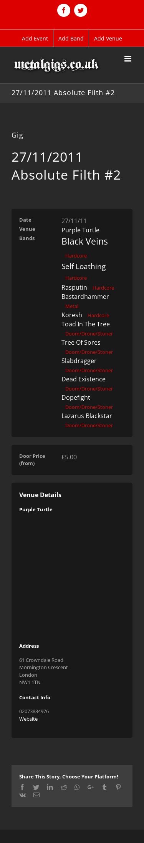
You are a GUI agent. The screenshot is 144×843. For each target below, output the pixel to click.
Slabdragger (79, 361)
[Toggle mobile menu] (128, 59)
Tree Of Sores (81, 342)
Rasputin (74, 287)
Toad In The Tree (85, 324)
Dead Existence (83, 379)
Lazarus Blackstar (86, 416)
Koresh (71, 315)
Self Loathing (83, 266)
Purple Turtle (80, 230)
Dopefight (75, 397)
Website (28, 718)
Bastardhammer (85, 296)
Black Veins (84, 241)
